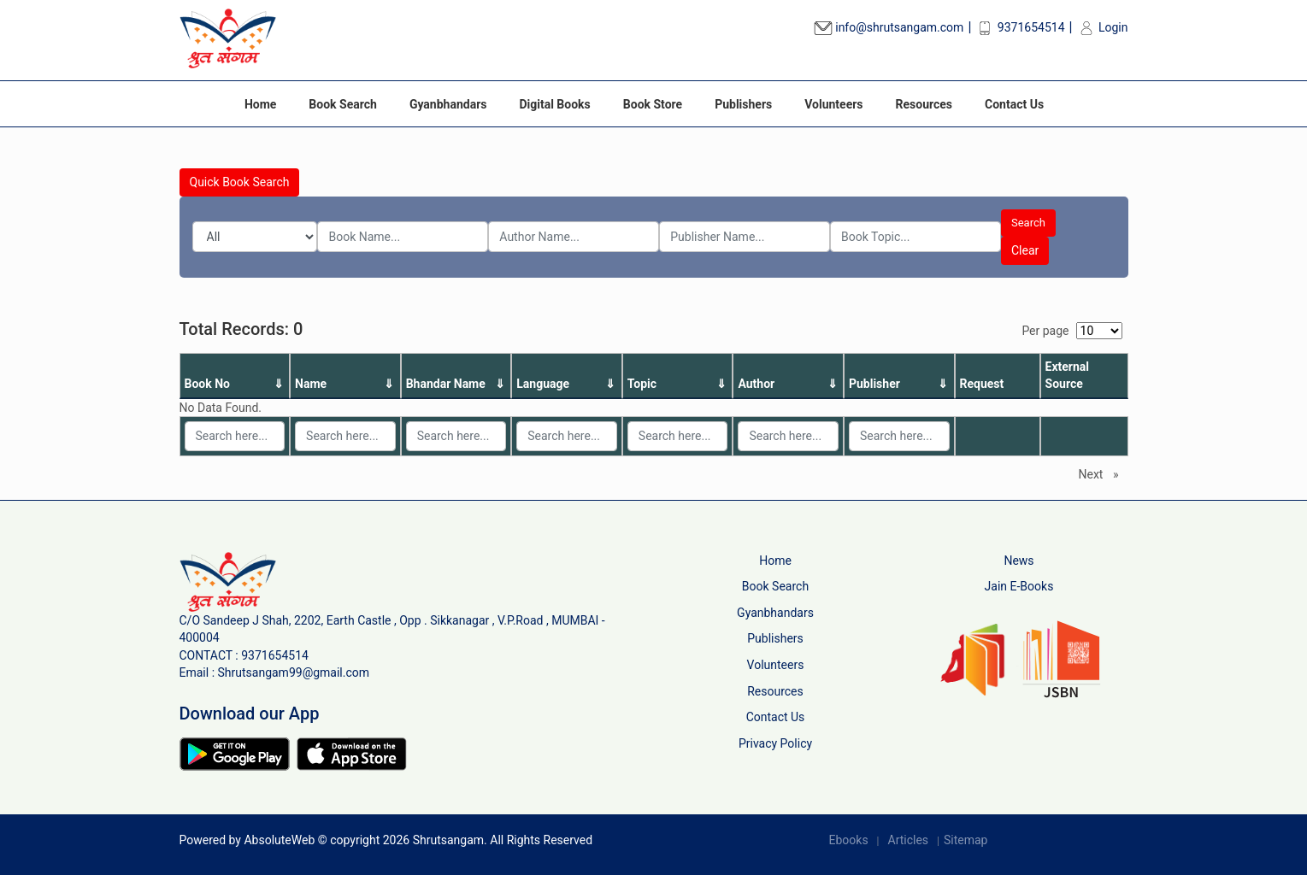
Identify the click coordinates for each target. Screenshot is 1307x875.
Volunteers (833, 104)
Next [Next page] (1103, 473)
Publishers (743, 104)
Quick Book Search (240, 182)
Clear (1025, 250)
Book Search (343, 104)
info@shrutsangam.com (889, 27)
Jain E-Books (1019, 586)
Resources (924, 104)
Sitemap (965, 840)
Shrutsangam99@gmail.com (294, 672)
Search (1028, 222)
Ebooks (848, 840)
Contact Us (1014, 104)
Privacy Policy (775, 743)
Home (260, 104)
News (1018, 560)
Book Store (652, 104)
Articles (908, 840)
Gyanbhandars (448, 104)
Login (1102, 27)
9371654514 (1019, 27)
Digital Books (554, 104)
